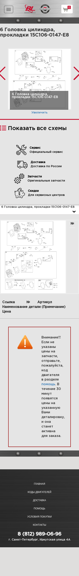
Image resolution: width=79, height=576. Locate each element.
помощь (48, 384)
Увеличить (39, 112)
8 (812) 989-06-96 (39, 534)
